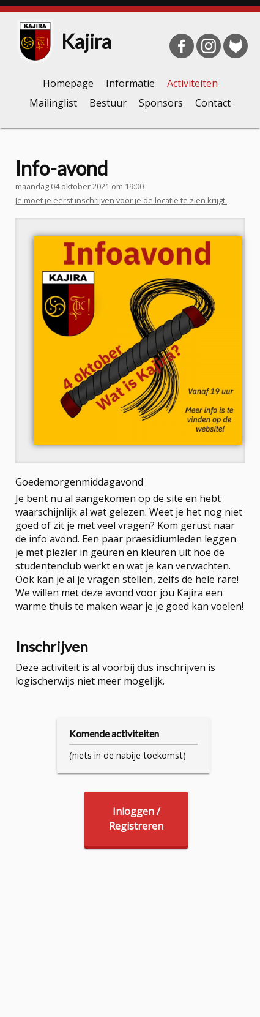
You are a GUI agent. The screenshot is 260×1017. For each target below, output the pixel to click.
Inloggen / (136, 819)
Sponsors (161, 103)
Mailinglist (53, 103)
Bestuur (108, 103)
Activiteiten (192, 83)
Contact (213, 103)
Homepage (68, 83)
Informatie (130, 83)
